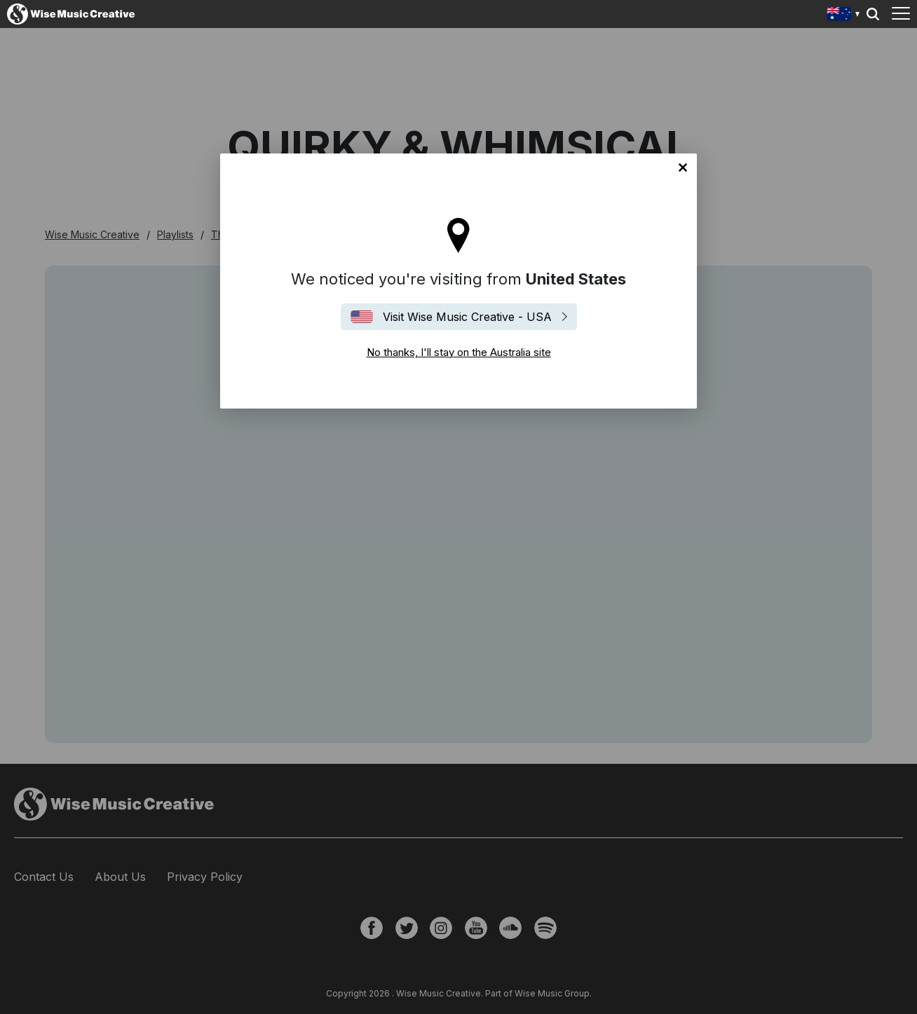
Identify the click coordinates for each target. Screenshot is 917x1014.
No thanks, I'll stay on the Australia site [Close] (682, 167)
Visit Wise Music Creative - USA (467, 317)
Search (873, 14)
